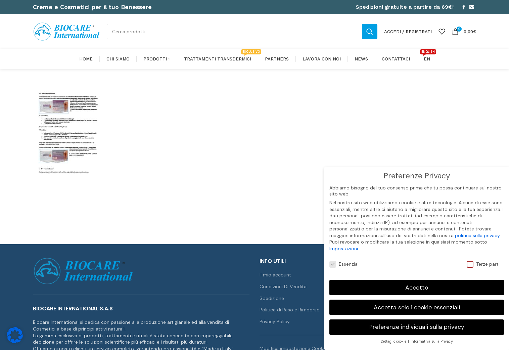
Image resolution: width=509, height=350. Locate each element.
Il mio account (275, 275)
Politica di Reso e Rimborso (290, 310)
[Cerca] (242, 31)
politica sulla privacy (477, 235)
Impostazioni (343, 248)
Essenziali (344, 264)
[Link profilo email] (471, 7)
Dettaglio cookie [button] (394, 341)
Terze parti (483, 264)
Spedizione (272, 298)
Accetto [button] (416, 287)
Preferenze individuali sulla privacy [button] (416, 326)
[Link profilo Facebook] (463, 7)
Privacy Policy (275, 321)
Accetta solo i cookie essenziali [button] (417, 306)
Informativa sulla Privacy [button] (432, 341)
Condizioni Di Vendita (283, 286)
